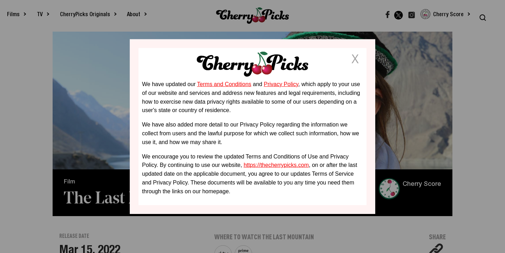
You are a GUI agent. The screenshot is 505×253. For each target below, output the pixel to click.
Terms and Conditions (224, 84)
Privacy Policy (281, 84)
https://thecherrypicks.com (276, 165)
